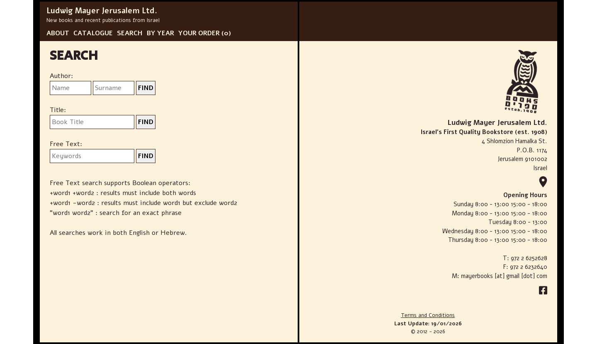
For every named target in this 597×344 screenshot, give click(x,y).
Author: (61, 76)
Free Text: (66, 144)
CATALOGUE (93, 33)
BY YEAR (160, 33)
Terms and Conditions (428, 315)
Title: (58, 110)
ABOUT (57, 33)
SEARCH (130, 33)
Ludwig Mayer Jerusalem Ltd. (101, 10)
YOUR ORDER (199, 33)
